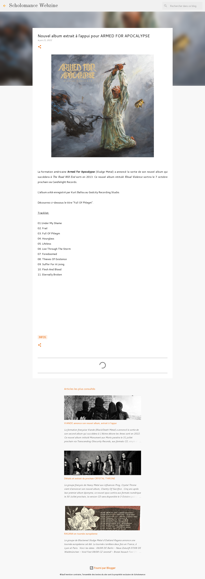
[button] (40, 47)
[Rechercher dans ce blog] (185, 6)
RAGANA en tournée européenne (80, 533)
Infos (42, 337)
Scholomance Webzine (33, 5)
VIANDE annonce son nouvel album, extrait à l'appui (90, 423)
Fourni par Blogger (103, 567)
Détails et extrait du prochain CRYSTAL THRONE (89, 478)
